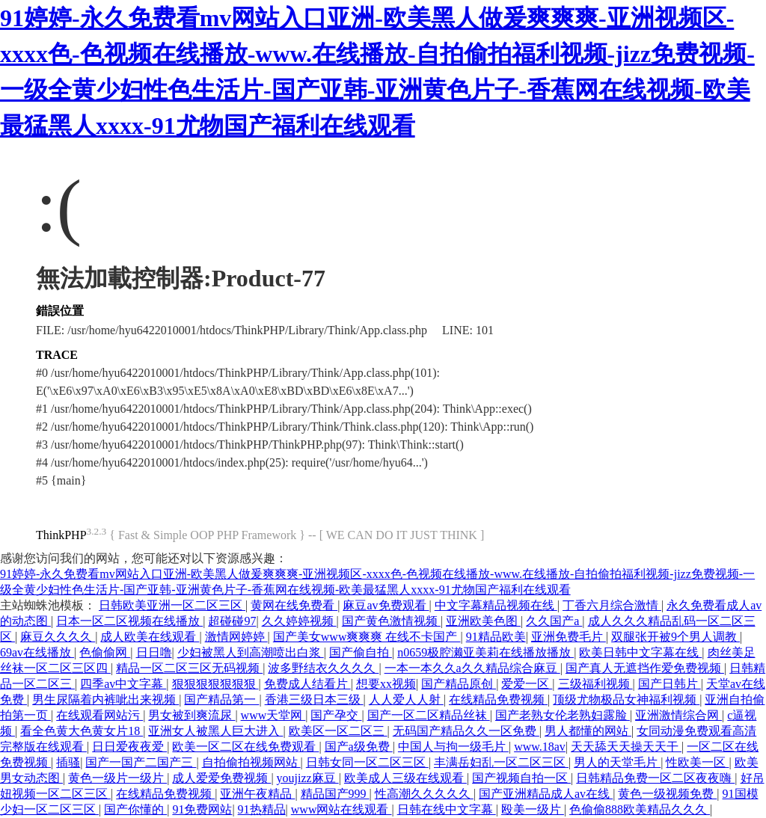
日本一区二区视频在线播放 (129, 621)
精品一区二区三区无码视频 (189, 668)
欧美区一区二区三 (338, 731)
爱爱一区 (526, 683)
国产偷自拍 (360, 652)
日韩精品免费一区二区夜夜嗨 (655, 778)
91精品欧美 (496, 636)
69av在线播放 (37, 652)
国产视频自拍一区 (521, 778)
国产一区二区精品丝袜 (428, 715)
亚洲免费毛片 (568, 636)
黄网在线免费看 (294, 605)
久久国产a (554, 621)
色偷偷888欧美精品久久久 (639, 809)
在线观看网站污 (99, 715)
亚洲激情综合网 (678, 715)
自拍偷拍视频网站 (251, 762)
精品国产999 (335, 793)
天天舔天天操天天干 (626, 746)
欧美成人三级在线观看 (405, 778)
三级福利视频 (595, 683)
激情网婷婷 (236, 636)
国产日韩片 (669, 683)
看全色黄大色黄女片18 (81, 731)
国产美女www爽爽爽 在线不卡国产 (367, 636)
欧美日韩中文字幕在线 (640, 652)
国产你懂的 (135, 809)
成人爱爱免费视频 (221, 778)
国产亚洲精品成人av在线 (546, 793)
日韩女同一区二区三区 (367, 762)
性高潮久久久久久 (424, 793)
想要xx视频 (386, 683)
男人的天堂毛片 (617, 762)
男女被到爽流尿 (191, 715)
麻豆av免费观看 (386, 605)
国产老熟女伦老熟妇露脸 (562, 715)
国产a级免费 (359, 746)
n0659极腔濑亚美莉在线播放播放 (485, 652)
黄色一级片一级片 (117, 778)
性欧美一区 (697, 762)
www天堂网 (273, 715)
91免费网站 (202, 809)
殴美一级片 (532, 809)
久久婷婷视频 (299, 621)
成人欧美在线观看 (149, 636)
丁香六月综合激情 (612, 605)
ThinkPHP (61, 535)
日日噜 (154, 652)
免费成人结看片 (307, 683)
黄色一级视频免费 (667, 793)
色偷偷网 (104, 652)
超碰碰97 (232, 621)
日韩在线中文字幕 (446, 809)
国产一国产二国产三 (140, 762)
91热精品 (262, 809)
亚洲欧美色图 (483, 621)
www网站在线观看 (341, 809)
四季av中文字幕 (123, 683)
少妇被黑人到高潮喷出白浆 (250, 652)
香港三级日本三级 (314, 699)
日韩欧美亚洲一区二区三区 (172, 605)
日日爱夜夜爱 (129, 746)
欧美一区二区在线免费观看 (245, 746)
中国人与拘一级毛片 (453, 746)
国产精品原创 (458, 683)
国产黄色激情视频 (391, 621)
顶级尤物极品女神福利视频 (626, 699)
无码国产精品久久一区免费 (466, 731)
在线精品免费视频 (498, 699)
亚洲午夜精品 (257, 793)
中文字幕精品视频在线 (496, 605)
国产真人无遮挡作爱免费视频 (645, 668)
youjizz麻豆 (308, 778)
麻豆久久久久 (57, 636)
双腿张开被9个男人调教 (675, 636)
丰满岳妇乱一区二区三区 (501, 762)
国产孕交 (335, 715)
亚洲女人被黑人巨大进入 (215, 731)
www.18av (540, 746)
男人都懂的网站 (588, 731)
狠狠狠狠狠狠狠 (215, 683)
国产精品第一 (221, 699)
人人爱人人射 (406, 699)
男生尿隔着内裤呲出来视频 (105, 699)
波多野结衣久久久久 (323, 668)
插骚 (68, 762)
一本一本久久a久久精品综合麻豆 (472, 668)
